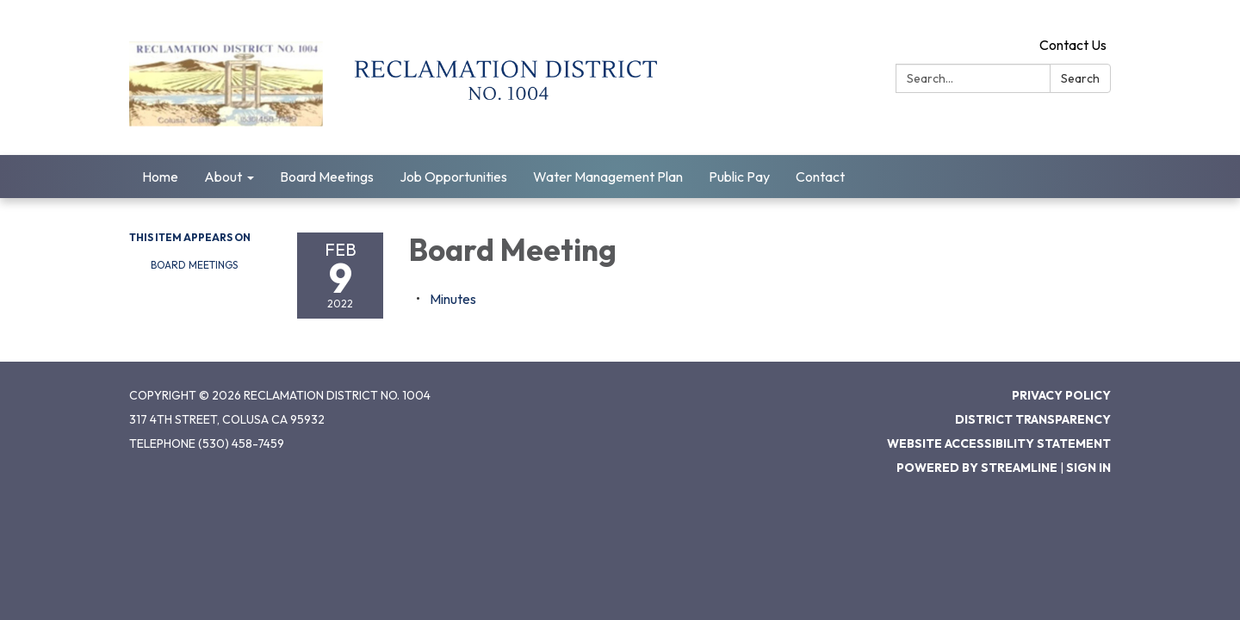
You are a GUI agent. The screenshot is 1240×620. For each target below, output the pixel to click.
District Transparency (1033, 419)
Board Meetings (194, 264)
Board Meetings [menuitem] (327, 176)
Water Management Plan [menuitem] (608, 176)
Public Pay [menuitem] (739, 176)
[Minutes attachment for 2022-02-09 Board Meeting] (453, 298)
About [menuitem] (223, 176)
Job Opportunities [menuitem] (453, 176)
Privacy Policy (1061, 395)
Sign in (1088, 467)
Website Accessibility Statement (999, 443)
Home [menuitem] (160, 176)
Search (1080, 78)
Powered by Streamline (976, 467)
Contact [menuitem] (820, 176)
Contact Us (1073, 44)
